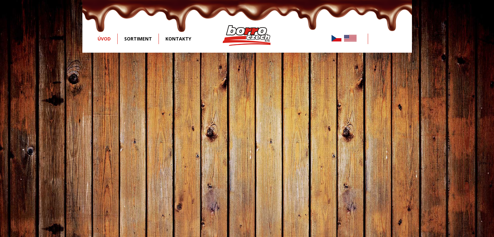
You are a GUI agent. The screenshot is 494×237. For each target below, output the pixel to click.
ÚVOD (104, 39)
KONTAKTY (178, 39)
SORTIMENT (138, 39)
